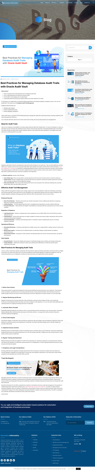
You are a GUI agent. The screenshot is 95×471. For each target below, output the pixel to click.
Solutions (62, 2)
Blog (81, 2)
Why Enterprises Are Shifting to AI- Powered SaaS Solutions (83, 98)
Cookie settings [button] (71, 468)
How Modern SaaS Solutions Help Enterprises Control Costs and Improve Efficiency (83, 91)
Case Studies (69, 2)
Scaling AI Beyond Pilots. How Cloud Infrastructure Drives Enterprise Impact (82, 74)
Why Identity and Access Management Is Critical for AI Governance (82, 82)
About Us (47, 2)
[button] (93, 2)
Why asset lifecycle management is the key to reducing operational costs (83, 106)
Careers (76, 2)
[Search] (90, 47)
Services (55, 3)
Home (42, 2)
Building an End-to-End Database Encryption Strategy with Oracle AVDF (83, 114)
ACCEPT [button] (78, 468)
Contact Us (87, 2)
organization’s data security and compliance (35, 387)
